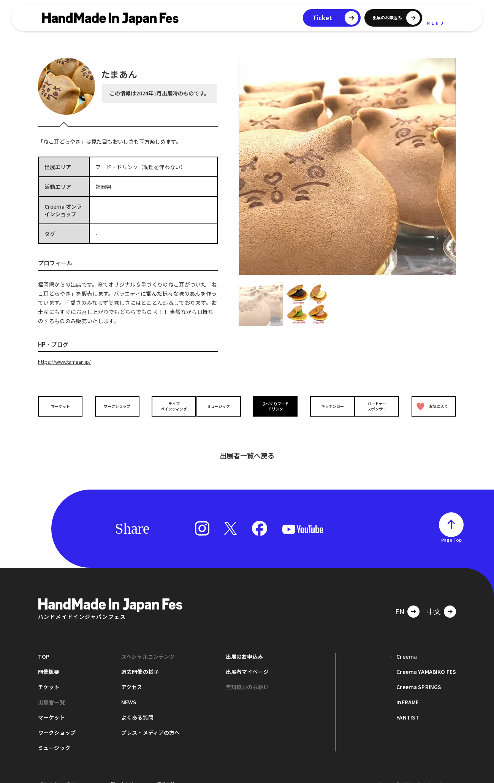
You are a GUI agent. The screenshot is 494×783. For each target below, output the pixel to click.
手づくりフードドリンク (273, 405)
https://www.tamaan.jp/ (68, 361)
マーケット (62, 406)
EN (399, 599)
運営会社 (166, 771)
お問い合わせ (120, 771)
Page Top (451, 527)
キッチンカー (326, 406)
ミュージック (220, 406)
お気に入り (430, 405)
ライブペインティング (168, 405)
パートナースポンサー (378, 405)
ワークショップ (115, 406)
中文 (434, 599)
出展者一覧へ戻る (247, 443)
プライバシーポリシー (61, 771)
